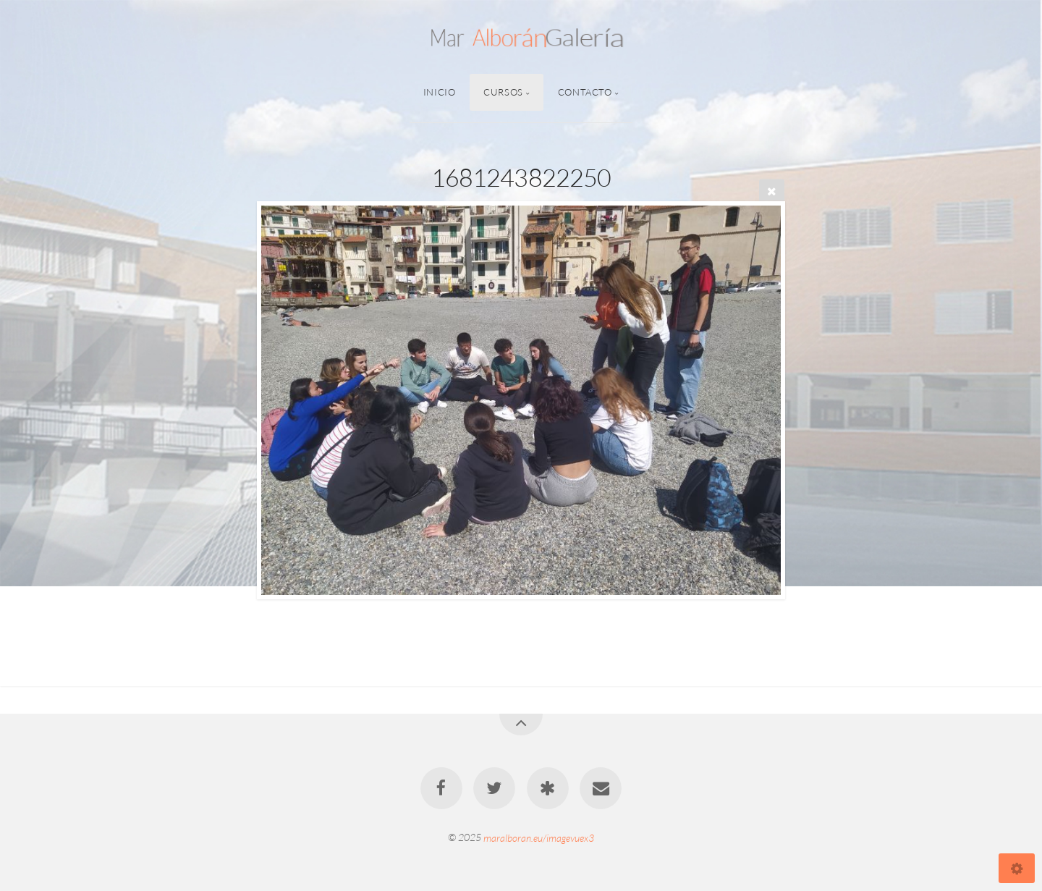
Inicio (439, 92)
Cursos (503, 92)
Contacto (585, 92)
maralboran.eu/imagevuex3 (538, 837)
